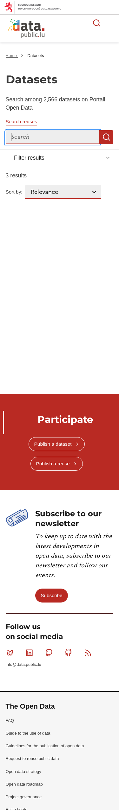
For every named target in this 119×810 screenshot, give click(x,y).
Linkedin (30, 652)
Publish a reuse (53, 463)
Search (106, 137)
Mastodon (50, 652)
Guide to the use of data (28, 733)
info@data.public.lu (23, 664)
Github (69, 652)
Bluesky (11, 652)
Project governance (24, 796)
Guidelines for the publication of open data (45, 745)
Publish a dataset (53, 444)
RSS (89, 652)
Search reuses (21, 121)
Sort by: (14, 192)
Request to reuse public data (32, 758)
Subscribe (51, 595)
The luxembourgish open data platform (79, 29)
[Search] (53, 137)
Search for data (97, 23)
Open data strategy (23, 771)
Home (12, 55)
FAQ (10, 720)
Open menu (111, 23)
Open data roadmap (24, 784)
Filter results (29, 158)
